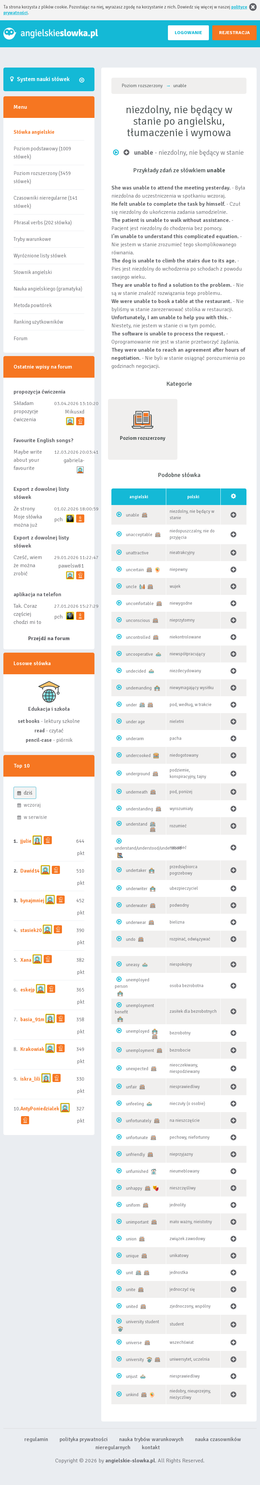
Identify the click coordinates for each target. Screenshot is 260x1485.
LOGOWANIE (188, 32)
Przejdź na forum (49, 638)
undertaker (136, 870)
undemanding (139, 688)
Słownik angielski (33, 272)
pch (58, 519)
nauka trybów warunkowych (151, 1439)
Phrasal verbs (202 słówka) (43, 223)
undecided (136, 671)
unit (129, 1273)
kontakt (151, 1447)
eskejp (27, 990)
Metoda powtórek (33, 305)
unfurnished (137, 1171)
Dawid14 (30, 871)
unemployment (140, 1050)
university (135, 1359)
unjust (131, 1376)
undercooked (138, 755)
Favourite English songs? (43, 440)
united (132, 1306)
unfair (131, 1087)
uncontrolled (138, 637)
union (131, 1239)
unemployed (137, 1031)
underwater (136, 905)
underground (138, 774)
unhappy (134, 1188)
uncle (131, 586)
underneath (137, 792)
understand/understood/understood (148, 848)
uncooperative (139, 654)
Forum (20, 338)
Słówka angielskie (34, 132)
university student (142, 1322)
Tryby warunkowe (32, 239)
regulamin (36, 1439)
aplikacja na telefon (37, 594)
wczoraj (29, 805)
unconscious (138, 620)
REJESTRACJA (234, 32)
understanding (139, 809)
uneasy (132, 964)
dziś (24, 793)
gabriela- (74, 460)
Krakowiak (32, 1049)
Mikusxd (74, 411)
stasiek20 (31, 930)
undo (130, 939)
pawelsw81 (71, 565)
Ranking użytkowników (38, 322)
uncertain (135, 570)
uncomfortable (140, 603)
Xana (25, 960)
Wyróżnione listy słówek (40, 256)
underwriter (136, 888)
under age (135, 722)
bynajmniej (32, 901)
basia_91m (32, 1019)
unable (132, 515)
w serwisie (32, 817)
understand (136, 824)
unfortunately (138, 1121)
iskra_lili (30, 1079)
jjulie (25, 841)
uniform (133, 1205)
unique (132, 1256)
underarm (135, 738)
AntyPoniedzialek (39, 1109)
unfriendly (135, 1154)
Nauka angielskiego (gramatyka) (48, 289)
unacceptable (139, 534)
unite (130, 1289)
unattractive (137, 553)
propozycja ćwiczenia (39, 391)
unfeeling (135, 1104)
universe (134, 1342)
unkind (132, 1395)
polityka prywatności (84, 1439)
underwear (136, 922)
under (131, 705)
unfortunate (137, 1137)
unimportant (137, 1222)
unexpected (137, 1069)
